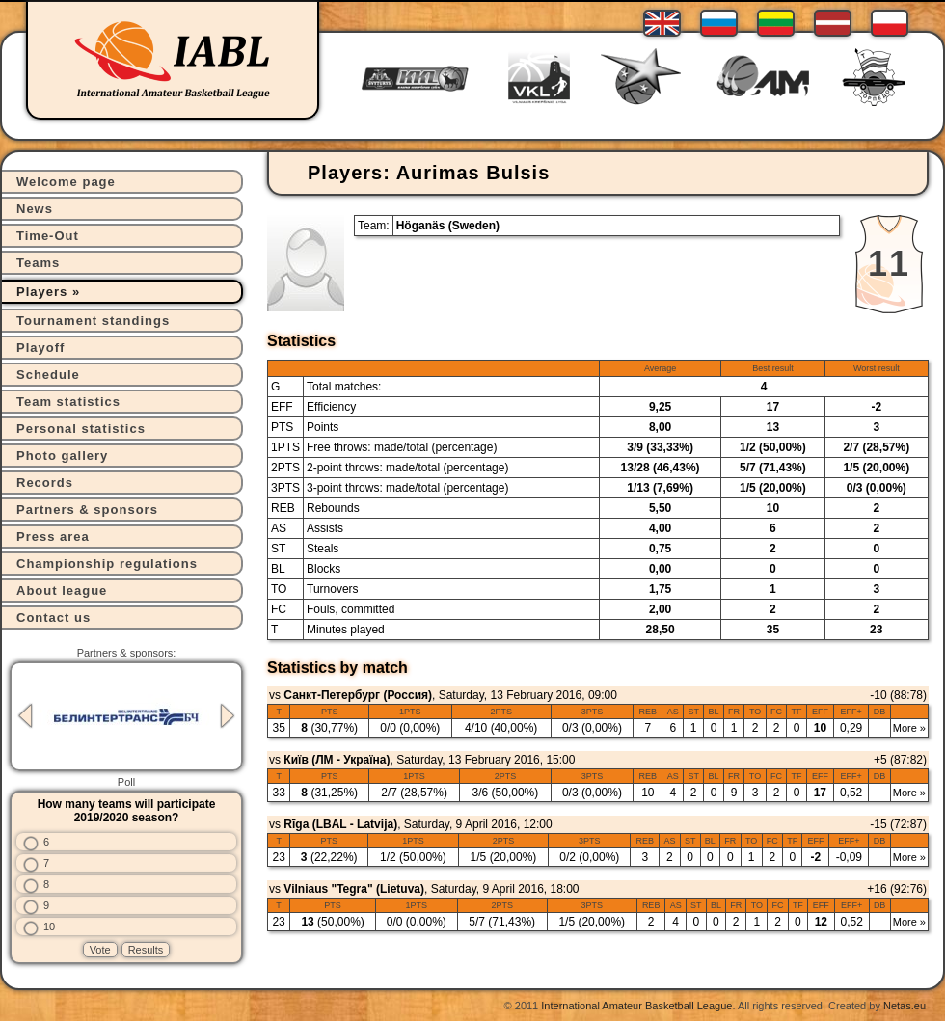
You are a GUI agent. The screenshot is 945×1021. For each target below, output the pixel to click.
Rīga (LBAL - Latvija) (340, 824)
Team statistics (68, 401)
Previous (25, 716)
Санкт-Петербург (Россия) (358, 695)
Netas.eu (904, 1005)
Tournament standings (93, 320)
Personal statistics (81, 428)
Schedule (48, 374)
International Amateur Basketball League (636, 1005)
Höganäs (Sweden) (448, 225)
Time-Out (47, 235)
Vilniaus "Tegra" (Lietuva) (354, 889)
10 (49, 926)
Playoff (40, 347)
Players (42, 291)
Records (44, 482)
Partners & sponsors (87, 509)
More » (909, 728)
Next (227, 716)
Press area (53, 536)
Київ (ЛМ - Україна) (337, 759)
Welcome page (66, 182)
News (34, 209)
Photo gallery (62, 455)
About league (61, 590)
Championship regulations (107, 563)
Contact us (53, 617)
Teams (38, 262)
